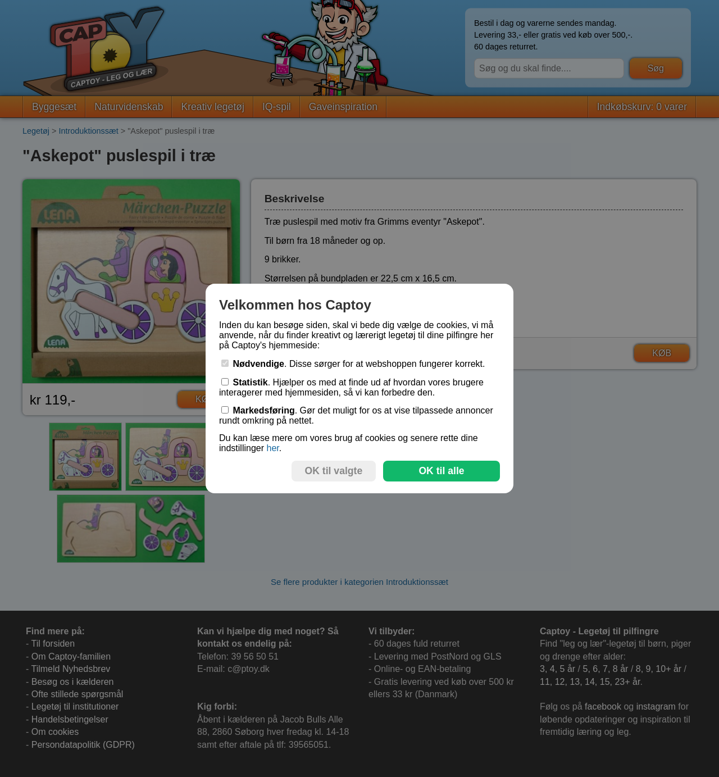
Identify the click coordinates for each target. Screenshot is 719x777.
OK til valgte (334, 470)
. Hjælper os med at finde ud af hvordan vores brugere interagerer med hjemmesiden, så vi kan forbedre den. (351, 387)
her (272, 448)
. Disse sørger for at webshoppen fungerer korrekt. (353, 364)
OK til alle (441, 470)
